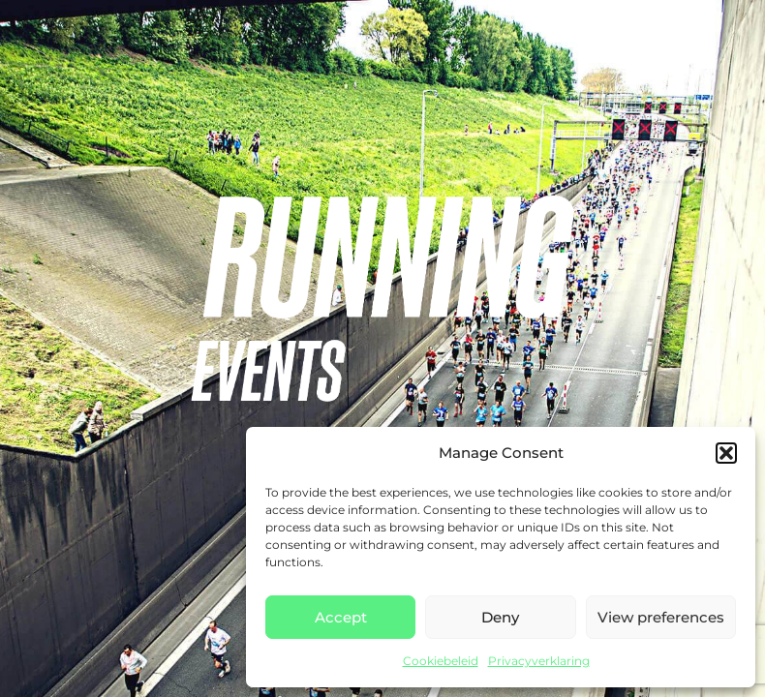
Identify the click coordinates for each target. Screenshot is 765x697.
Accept (341, 617)
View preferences (660, 617)
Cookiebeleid (440, 660)
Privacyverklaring (539, 660)
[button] (726, 453)
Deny (500, 617)
